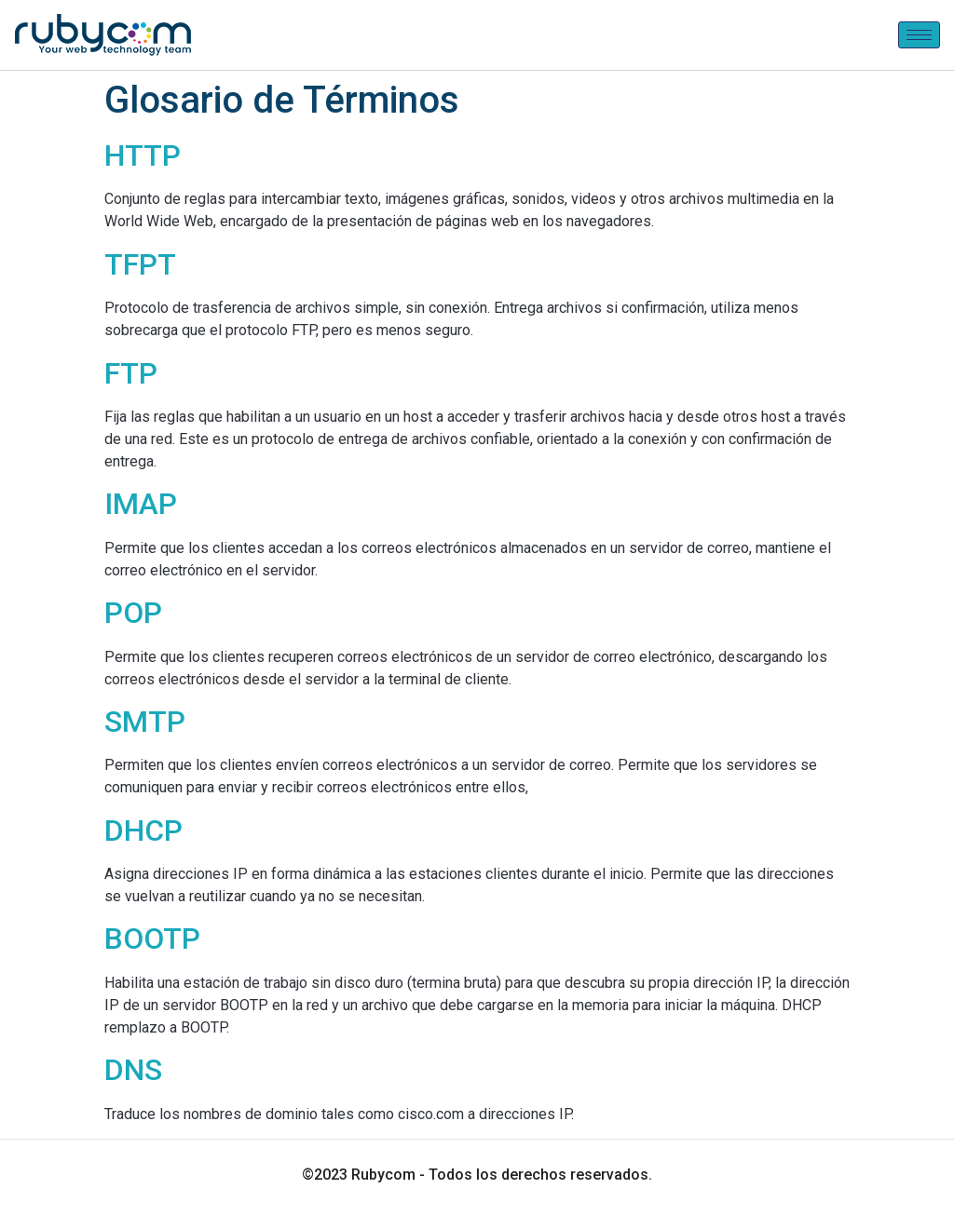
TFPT (140, 264)
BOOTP (152, 938)
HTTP (142, 155)
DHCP (143, 830)
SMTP (144, 721)
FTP (130, 373)
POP (133, 612)
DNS (133, 1069)
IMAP (140, 503)
